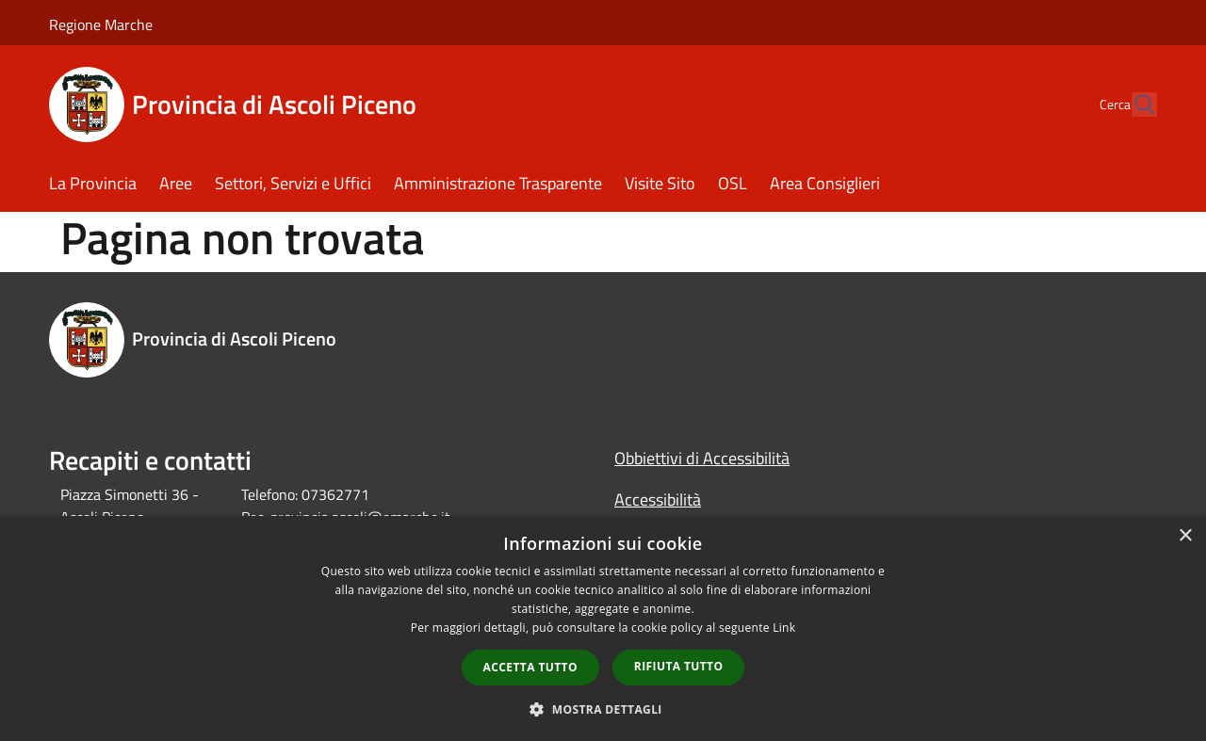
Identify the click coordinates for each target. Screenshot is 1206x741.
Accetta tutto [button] (530, 667)
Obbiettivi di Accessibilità (702, 458)
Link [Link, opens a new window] (784, 628)
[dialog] (603, 628)
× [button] (1185, 536)
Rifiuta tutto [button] (679, 666)
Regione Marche (101, 24)
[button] (603, 709)
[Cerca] (1134, 104)
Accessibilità (657, 499)
